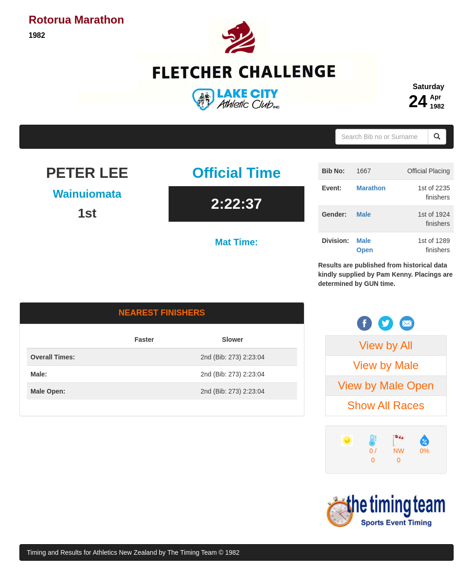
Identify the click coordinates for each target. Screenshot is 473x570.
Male (364, 214)
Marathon (371, 188)
